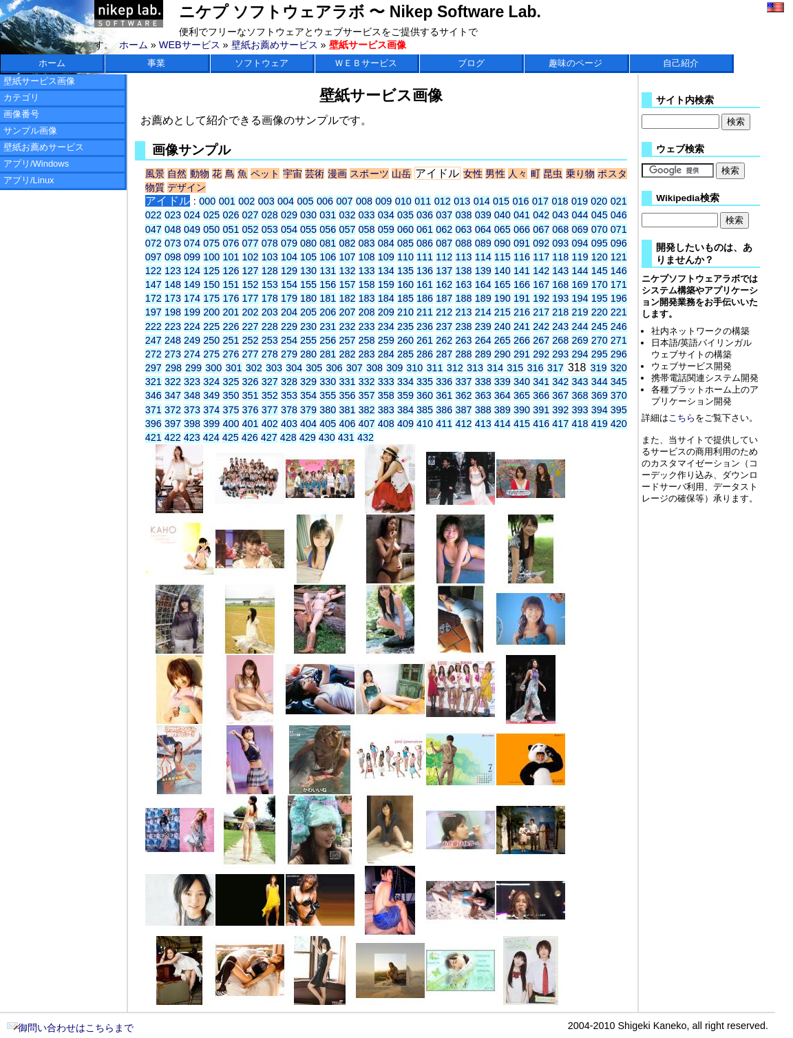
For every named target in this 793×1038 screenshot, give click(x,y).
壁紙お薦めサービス (274, 44)
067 (541, 229)
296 (619, 354)
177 (250, 298)
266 (522, 340)
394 (599, 409)
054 (289, 229)
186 (424, 298)
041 (522, 214)
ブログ (471, 63)
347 (173, 395)
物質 (155, 187)
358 (386, 395)
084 (386, 243)
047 (153, 229)
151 (230, 284)
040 (502, 214)
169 (579, 284)
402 (270, 423)
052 (250, 229)
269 (579, 340)
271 (619, 340)
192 (541, 298)
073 (173, 243)
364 (502, 395)
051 (230, 229)
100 (211, 256)
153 (270, 284)
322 (173, 381)
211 (424, 312)
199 (192, 312)
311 (435, 367)
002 (246, 201)
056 (327, 229)
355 (327, 395)
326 (250, 381)
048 (173, 229)
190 (502, 298)
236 (424, 326)
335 (424, 381)
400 (230, 423)
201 (230, 312)
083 (367, 243)
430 (327, 437)
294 (579, 354)
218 (560, 312)
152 (250, 284)
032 (347, 214)
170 (599, 284)
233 (367, 326)
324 (211, 381)
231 (327, 326)
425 (230, 437)
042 (541, 214)
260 (405, 340)
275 (211, 354)
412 (463, 423)
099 (192, 256)
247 (153, 340)
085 (405, 243)
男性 (495, 173)
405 (327, 423)
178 (270, 298)
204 (289, 312)
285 (405, 354)
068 (560, 229)
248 (173, 340)
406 (347, 423)
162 (444, 284)
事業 (156, 63)
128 (270, 270)
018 (559, 201)
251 (230, 340)
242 (541, 326)
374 (211, 409)
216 (522, 312)
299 (193, 367)
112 (444, 256)
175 (211, 298)
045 (599, 214)
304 (294, 367)
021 (619, 201)
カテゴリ (21, 97)
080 (308, 243)
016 (521, 201)
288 (463, 354)
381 (347, 409)
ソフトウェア (261, 63)
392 (560, 409)
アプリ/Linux (28, 180)
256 (327, 340)
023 (173, 214)
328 (289, 381)
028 (270, 214)
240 (502, 326)
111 (424, 256)
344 (599, 381)
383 (386, 409)
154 (289, 284)
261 (424, 340)
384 (405, 409)
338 (483, 381)
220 (599, 312)
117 (541, 256)
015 (501, 201)
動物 (199, 173)
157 (347, 284)
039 (483, 214)
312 (455, 367)
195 (599, 298)
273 (173, 354)
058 (367, 229)
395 (619, 409)
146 (619, 270)
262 (444, 340)
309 (394, 367)
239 (483, 326)
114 (483, 256)
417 (560, 423)
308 (374, 367)
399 (211, 423)
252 (250, 340)
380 (327, 409)
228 (270, 326)
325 (230, 381)
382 (367, 409)
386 (444, 409)
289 (483, 354)
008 (364, 201)
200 (211, 312)
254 (289, 340)
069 (579, 229)
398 (192, 423)
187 (444, 298)
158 (367, 284)
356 (347, 395)
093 (560, 243)
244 (579, 326)
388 (483, 409)
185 (405, 298)
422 (173, 437)
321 (153, 381)
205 (308, 312)
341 (541, 381)
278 (270, 354)
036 (424, 214)
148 (173, 284)
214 (483, 312)
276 (230, 354)
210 (405, 312)
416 (541, 423)
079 (289, 243)
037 (444, 214)
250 (211, 340)
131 (327, 270)
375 (230, 409)
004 (285, 201)
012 (442, 201)
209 (386, 312)
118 (560, 256)
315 (515, 367)
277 (250, 354)
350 (230, 395)
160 (405, 284)
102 (250, 256)
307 (354, 367)
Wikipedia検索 (687, 198)
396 (153, 423)
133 (367, 270)
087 (444, 243)
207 (347, 312)
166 (522, 284)
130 (308, 270)
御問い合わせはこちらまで (70, 1027)
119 (579, 256)
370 (619, 395)
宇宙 (292, 173)
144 (579, 270)
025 (211, 214)
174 (192, 298)
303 (274, 367)
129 (289, 270)
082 (347, 243)
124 (192, 270)
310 (414, 367)
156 (327, 284)
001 (227, 201)
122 (153, 270)
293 (560, 354)
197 (153, 312)
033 (367, 214)
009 (383, 201)
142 (541, 270)
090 (502, 243)
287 (444, 354)
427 (269, 437)
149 (192, 284)
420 (619, 423)
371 (153, 409)
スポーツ (369, 173)
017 (540, 201)
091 (522, 243)
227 (250, 326)
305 (314, 367)
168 (560, 284)
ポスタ (612, 173)
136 (424, 270)
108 (367, 256)
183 (367, 298)
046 (619, 214)
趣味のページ (575, 63)
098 (173, 256)
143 (560, 270)
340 (522, 381)
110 (405, 256)
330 (327, 381)
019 (579, 201)
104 (289, 256)
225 (211, 326)
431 (346, 437)
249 (192, 340)
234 (386, 326)
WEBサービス (189, 44)
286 (424, 354)
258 (367, 340)
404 (308, 423)
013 (462, 201)
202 (250, 312)
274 (192, 354)
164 (483, 284)
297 (153, 367)
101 (230, 256)
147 (153, 284)
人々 (517, 173)
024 (192, 214)
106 (327, 256)
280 (308, 354)
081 (327, 243)
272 (153, 354)
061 (424, 229)
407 (367, 423)
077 (250, 243)
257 (347, 340)
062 (444, 229)
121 (619, 256)
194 (579, 298)
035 (405, 214)
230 (308, 326)
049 (192, 229)
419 (599, 423)
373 (192, 409)
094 (579, 243)
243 (560, 326)
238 (463, 326)
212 (444, 312)
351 (250, 395)
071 (619, 229)
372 (173, 409)
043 (560, 214)
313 (475, 367)
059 (386, 229)
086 (424, 243)
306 (334, 367)
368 (579, 395)
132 (347, 270)
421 (153, 437)
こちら (681, 418)
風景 (155, 173)
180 (308, 298)
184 (386, 298)
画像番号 (21, 114)
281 (327, 354)
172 (153, 298)
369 (599, 395)
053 (270, 229)
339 (502, 381)
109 (386, 256)
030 (308, 214)
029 (289, 214)
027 (250, 214)
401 (250, 423)
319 (599, 367)
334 (405, 381)
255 (308, 340)
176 (230, 298)
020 (599, 201)
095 (599, 243)
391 (541, 409)
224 (192, 326)
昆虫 (552, 173)
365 (522, 395)
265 (502, 340)
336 (444, 381)
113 (463, 256)
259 (386, 340)
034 (386, 214)
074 (192, 243)
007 (344, 201)
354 (308, 395)
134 (386, 270)
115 (502, 256)
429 (307, 437)
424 (211, 437)
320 (619, 367)
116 (522, 256)
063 (463, 229)
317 (555, 367)
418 (579, 423)
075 (211, 243)
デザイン (186, 187)
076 (230, 243)
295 (599, 354)
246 (619, 326)
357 (367, 395)
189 (483, 298)
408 (386, 423)
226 (230, 326)
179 (289, 298)
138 (463, 270)
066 (522, 229)
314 (495, 367)
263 (463, 340)
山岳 (401, 173)
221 (619, 312)
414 (502, 423)
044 (579, 214)
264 (483, 340)
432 (365, 437)
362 (463, 395)
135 (405, 270)
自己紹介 (681, 63)
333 (386, 381)
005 (305, 201)
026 (230, 214)
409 (405, 423)
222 (153, 326)
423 (192, 437)
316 (535, 367)
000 (207, 201)
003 (266, 201)
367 (560, 395)
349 (211, 395)
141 (522, 270)
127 (250, 270)
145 (599, 270)
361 (444, 395)
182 (347, 298)
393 (579, 409)
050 (211, 229)
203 (270, 312)
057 (347, 229)
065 (502, 229)
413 (483, 423)
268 (560, 340)
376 (250, 409)
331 (347, 381)
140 (502, 270)
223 (173, 326)
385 (424, 409)
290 (502, 354)
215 (502, 312)
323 (192, 381)
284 (386, 354)
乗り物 (580, 173)
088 (463, 243)
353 (289, 395)
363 (483, 395)
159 (386, 284)
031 (327, 214)
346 (153, 395)
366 (541, 395)
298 (173, 367)
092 (541, 243)
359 (405, 395)
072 (153, 243)
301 (234, 367)
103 (270, 256)
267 (541, 340)
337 (463, 381)
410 (424, 423)
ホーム (133, 44)
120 (599, 256)
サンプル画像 (30, 130)
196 (619, 298)
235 (405, 326)
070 (599, 229)
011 (422, 201)
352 (270, 395)
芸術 (314, 173)
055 (308, 229)
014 (482, 201)
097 (153, 256)
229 (289, 326)
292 (541, 354)
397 (173, 423)
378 (289, 409)
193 (560, 298)
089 (483, 243)
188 (463, 298)
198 (173, 312)
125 (211, 270)
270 (599, 340)
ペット (265, 173)
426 (250, 437)
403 (289, 423)
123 (173, 270)
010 (403, 201)
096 (619, 243)
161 (424, 284)
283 (367, 354)
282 (347, 354)
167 (541, 284)
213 (463, 312)
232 (347, 326)
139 (483, 270)
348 (192, 395)
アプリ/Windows (36, 163)
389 (502, 409)
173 (173, 298)
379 (308, 409)
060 (405, 229)
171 (619, 284)
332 (367, 381)
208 (367, 312)
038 (463, 214)
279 (289, 354)
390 (522, 409)
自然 (177, 173)
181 (327, 298)
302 (254, 367)
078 (270, 243)
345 (619, 381)
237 (444, 326)
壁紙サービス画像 (39, 81)
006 (325, 201)
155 (308, 284)
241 (522, 326)
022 (153, 214)
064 (483, 229)
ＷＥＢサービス (366, 63)
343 (579, 381)
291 (522, 354)
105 (308, 256)
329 (308, 381)
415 (522, 423)
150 (211, 284)
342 (560, 381)
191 (522, 298)
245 (599, 326)
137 (444, 270)
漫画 (337, 173)
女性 (473, 173)
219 (579, 312)
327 (270, 381)
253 (270, 340)
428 (288, 437)
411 (444, 423)
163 (463, 284)
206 (327, 312)
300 (213, 367)
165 (502, 284)
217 (541, 312)
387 (463, 409)
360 (424, 395)
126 (230, 270)
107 (347, 256)
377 (270, 409)
